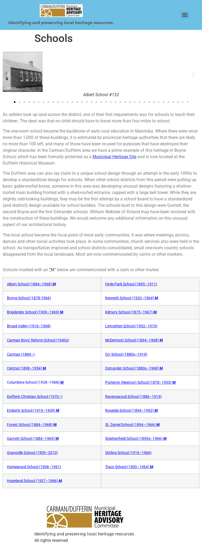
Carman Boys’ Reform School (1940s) (38, 340)
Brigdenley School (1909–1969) (35, 312)
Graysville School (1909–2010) (32, 452)
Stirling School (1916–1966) (128, 452)
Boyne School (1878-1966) (29, 298)
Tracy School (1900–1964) (129, 467)
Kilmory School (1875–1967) (131, 312)
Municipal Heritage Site (114, 156)
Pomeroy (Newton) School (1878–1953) (140, 382)
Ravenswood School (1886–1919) (133, 396)
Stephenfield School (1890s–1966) (136, 438)
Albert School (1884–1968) (31, 284)
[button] (8, 75)
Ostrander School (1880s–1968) (134, 368)
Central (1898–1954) (26, 368)
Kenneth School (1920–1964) (131, 298)
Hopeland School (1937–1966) (34, 481)
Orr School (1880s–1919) (126, 354)
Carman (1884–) (21, 354)
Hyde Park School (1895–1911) (131, 284)
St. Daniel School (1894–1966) (132, 424)
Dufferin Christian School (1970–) (34, 396)
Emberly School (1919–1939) (33, 410)
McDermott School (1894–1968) (134, 340)
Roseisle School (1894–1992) (131, 410)
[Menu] (185, 15)
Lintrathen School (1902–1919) (131, 326)
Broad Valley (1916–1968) (29, 326)
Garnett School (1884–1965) (33, 438)
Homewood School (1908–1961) (34, 467)
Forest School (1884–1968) (32, 424)
